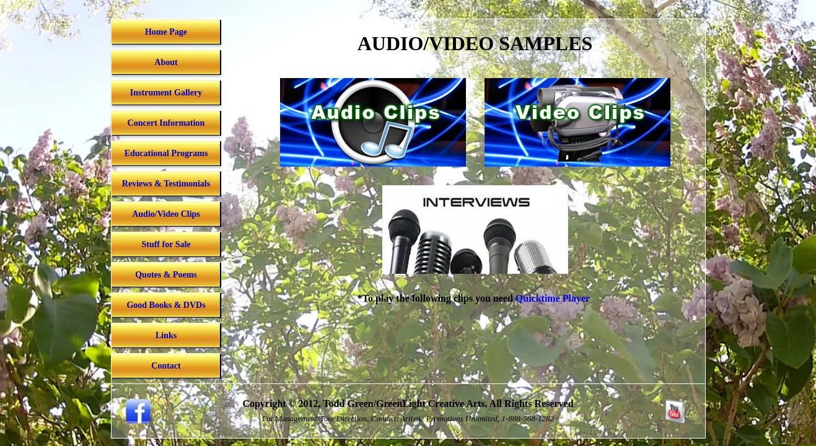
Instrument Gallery (166, 92)
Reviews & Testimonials (166, 183)
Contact (165, 365)
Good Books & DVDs (165, 305)
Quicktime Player (552, 298)
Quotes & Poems (166, 274)
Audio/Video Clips (166, 214)
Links (166, 335)
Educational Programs (166, 153)
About (165, 62)
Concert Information (166, 123)
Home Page (166, 32)
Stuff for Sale (165, 244)
